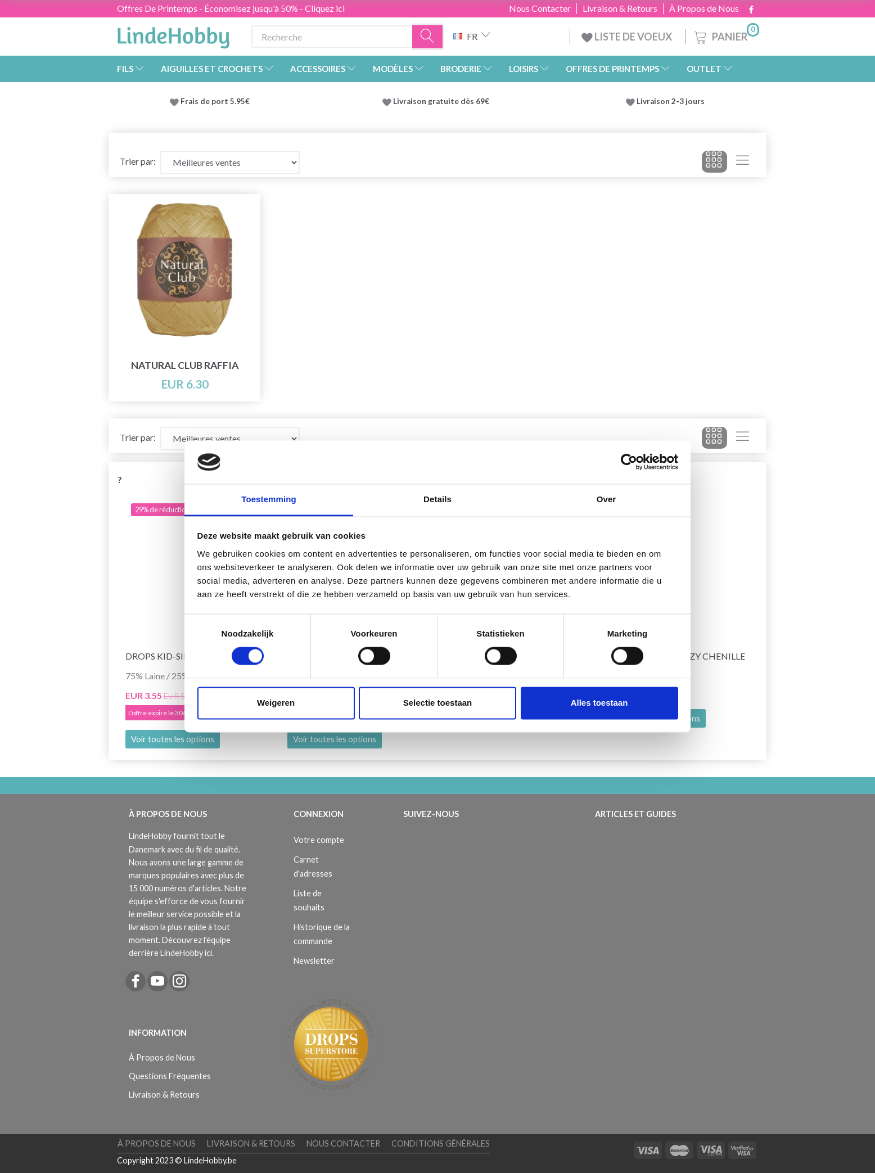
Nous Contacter (540, 8)
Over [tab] (606, 499)
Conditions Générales (440, 1143)
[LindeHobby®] (173, 34)
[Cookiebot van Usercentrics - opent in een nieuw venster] (629, 462)
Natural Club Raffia (184, 365)
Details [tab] (437, 499)
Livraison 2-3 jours (671, 101)
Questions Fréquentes (170, 1076)
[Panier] (725, 35)
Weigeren (276, 702)
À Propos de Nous (704, 8)
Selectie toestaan (437, 702)
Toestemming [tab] (268, 499)
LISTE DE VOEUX (627, 36)
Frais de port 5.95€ (215, 101)
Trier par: (138, 161)
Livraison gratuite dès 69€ (443, 101)
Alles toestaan (599, 702)
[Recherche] (428, 36)
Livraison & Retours (620, 8)
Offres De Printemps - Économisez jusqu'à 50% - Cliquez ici (231, 8)
